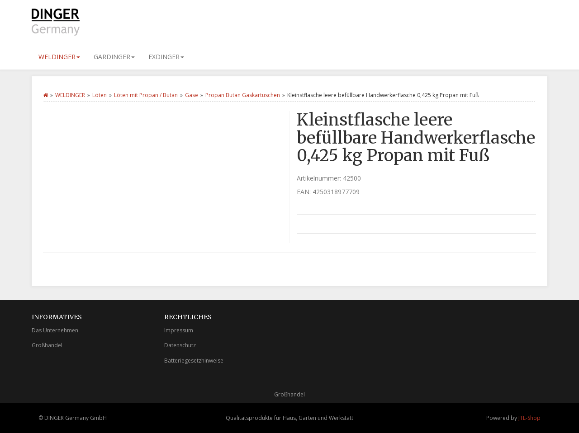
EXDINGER (166, 56)
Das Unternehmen (55, 330)
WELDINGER (59, 56)
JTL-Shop (529, 418)
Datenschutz (180, 345)
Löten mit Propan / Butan (146, 95)
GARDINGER (114, 56)
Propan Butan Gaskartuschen (242, 95)
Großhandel (47, 345)
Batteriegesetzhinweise (193, 360)
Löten (99, 95)
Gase (191, 95)
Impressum (178, 330)
